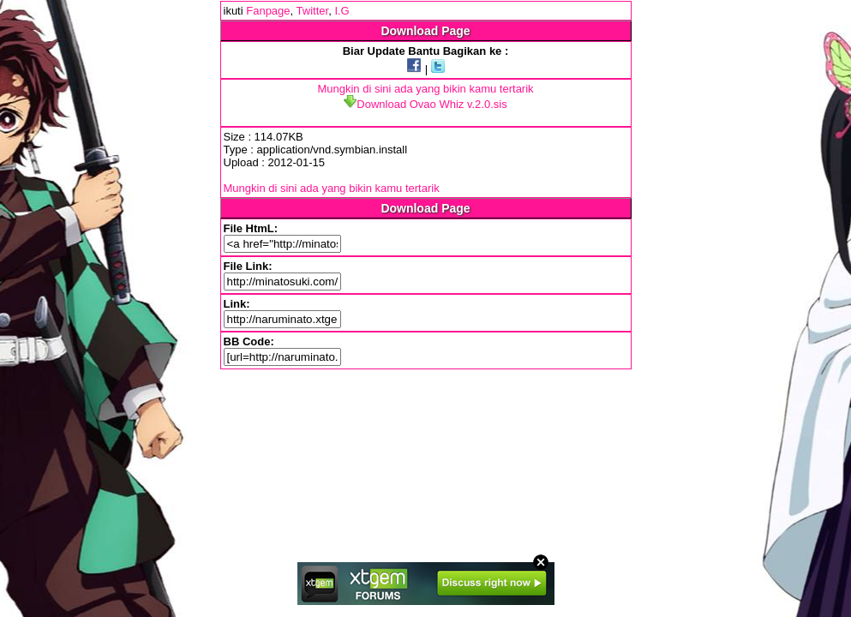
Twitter (313, 10)
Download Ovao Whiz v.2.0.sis (425, 104)
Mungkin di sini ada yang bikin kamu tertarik (425, 88)
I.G (341, 10)
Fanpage (268, 10)
